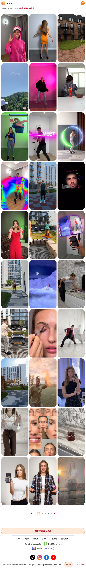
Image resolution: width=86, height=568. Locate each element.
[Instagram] (40, 557)
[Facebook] (47, 557)
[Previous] (31, 513)
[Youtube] (53, 557)
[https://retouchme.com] (53, 544)
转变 (19, 539)
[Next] (54, 513)
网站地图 (64, 539)
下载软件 (53, 539)
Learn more (80, 565)
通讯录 (35, 539)
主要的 (3, 8)
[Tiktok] (33, 557)
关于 (44, 539)
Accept (68, 565)
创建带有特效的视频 (43, 531)
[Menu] (83, 3)
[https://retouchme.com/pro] (43, 548)
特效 (11, 8)
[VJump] (7, 3)
